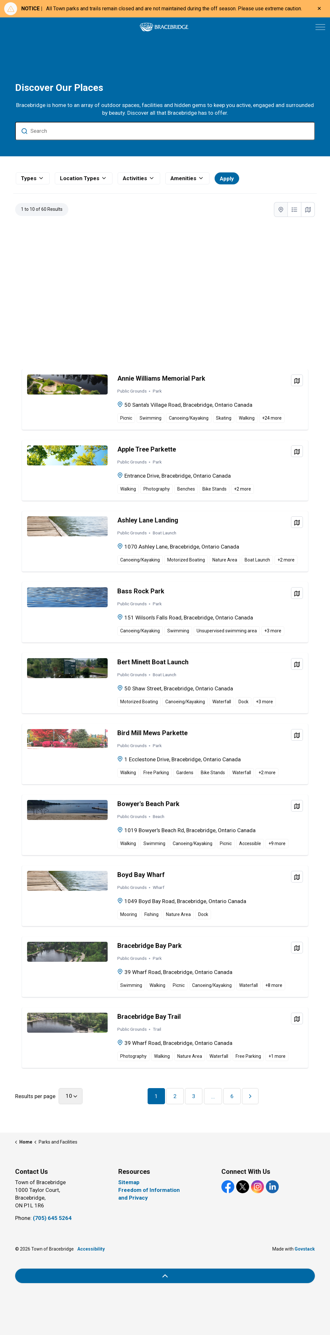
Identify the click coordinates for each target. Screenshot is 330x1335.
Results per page (35, 1096)
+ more (272, 418)
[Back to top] (165, 1276)
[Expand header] (320, 27)
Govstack (305, 1249)
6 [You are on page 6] (232, 1096)
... (213, 1096)
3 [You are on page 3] (193, 1096)
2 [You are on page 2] (175, 1096)
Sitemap (129, 1182)
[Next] (250, 1096)
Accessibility (91, 1249)
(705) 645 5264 (52, 1218)
